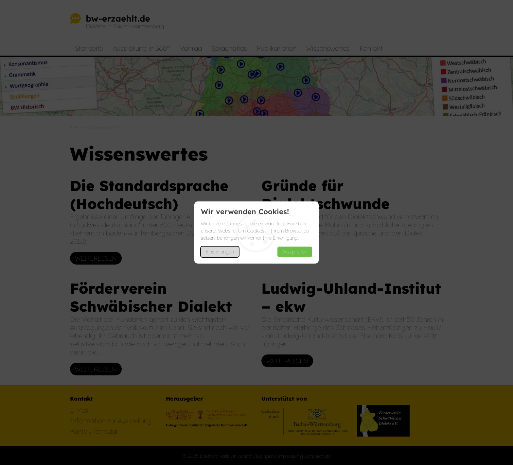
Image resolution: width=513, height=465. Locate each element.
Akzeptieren (294, 252)
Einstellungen (220, 252)
